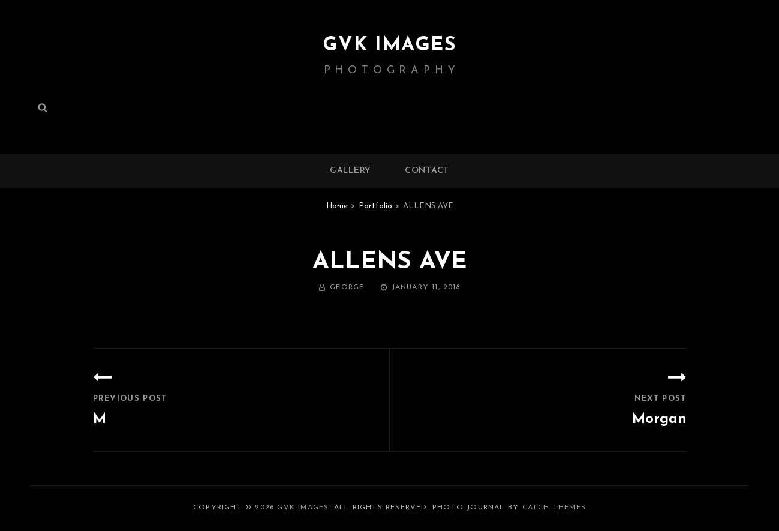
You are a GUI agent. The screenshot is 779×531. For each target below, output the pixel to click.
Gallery (350, 170)
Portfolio (375, 206)
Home (337, 206)
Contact (427, 170)
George (347, 287)
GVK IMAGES (390, 45)
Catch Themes (554, 507)
